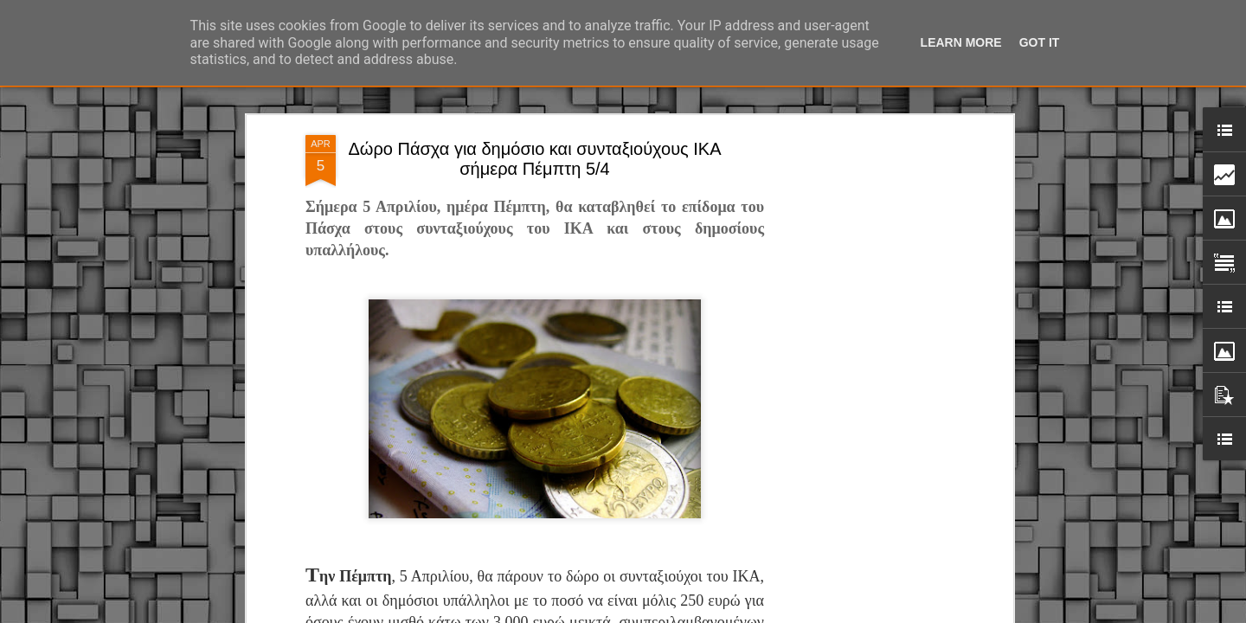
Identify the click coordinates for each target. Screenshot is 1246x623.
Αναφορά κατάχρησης (807, 613)
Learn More (961, 42)
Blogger (739, 613)
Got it (1039, 42)
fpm (677, 613)
